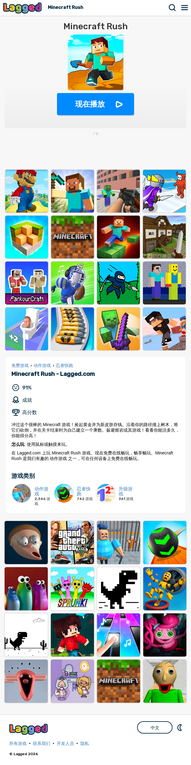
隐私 (84, 743)
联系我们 (41, 743)
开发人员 (65, 743)
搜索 (172, 7)
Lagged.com (29, 729)
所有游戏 (17, 743)
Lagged (23, 8)
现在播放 (90, 104)
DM (180, 727)
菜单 (185, 7)
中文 (155, 727)
